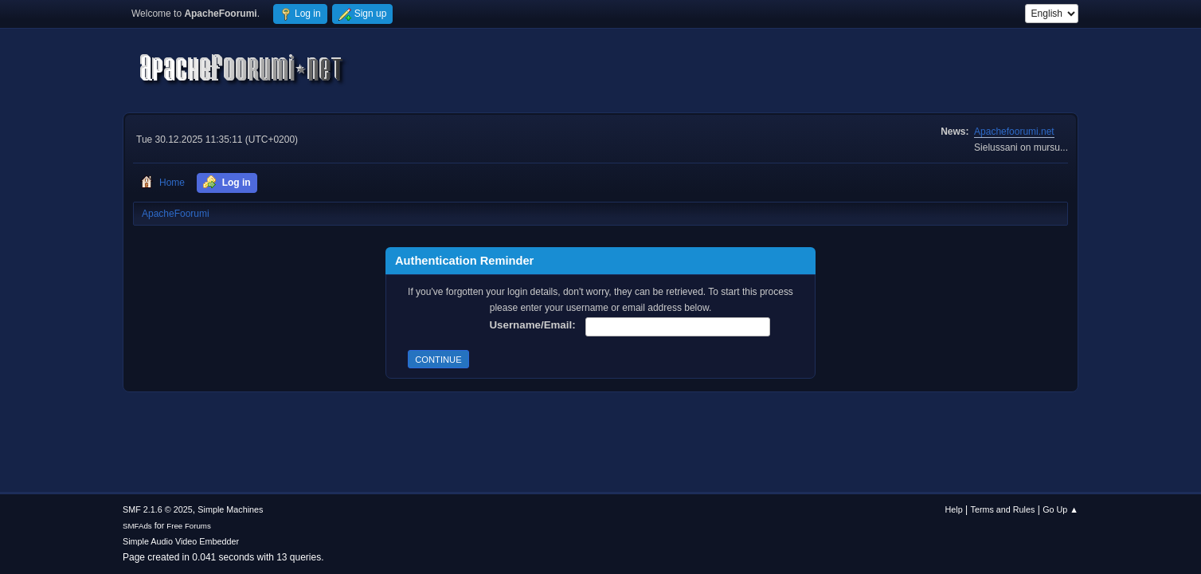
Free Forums (188, 525)
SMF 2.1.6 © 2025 (158, 509)
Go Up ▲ (1060, 509)
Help (954, 509)
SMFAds (137, 525)
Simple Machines (230, 509)
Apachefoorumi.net (1014, 131)
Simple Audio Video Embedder (181, 541)
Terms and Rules (1003, 509)
